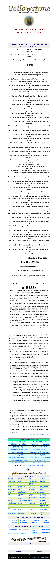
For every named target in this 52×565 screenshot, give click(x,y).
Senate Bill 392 (18, 455)
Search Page (32, 503)
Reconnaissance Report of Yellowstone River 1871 (39, 455)
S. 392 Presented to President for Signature (39, 447)
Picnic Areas (32, 489)
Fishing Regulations (22, 492)
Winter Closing (43, 494)
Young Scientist (43, 509)
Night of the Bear (33, 481)
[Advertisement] (29, 38)
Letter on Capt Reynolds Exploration (18, 441)
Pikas (30, 491)
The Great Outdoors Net (18, 546)
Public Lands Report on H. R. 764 (39, 441)
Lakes (19, 502)
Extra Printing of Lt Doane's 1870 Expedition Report (18, 449)
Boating (9, 495)
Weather (41, 489)
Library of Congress (36, 465)
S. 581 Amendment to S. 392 (39, 460)
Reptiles (31, 494)
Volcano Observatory (44, 486)
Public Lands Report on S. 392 (18, 462)
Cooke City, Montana (45, 529)
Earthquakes (21, 478)
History (20, 498)
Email (19, 480)
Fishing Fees (21, 491)
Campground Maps (12, 503)
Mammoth (34, 522)
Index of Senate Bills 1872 (40, 454)
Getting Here (21, 494)
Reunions (31, 495)
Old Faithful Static (34, 520)
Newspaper (31, 480)
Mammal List (21, 513)
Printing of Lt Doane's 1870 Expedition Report (18, 447)
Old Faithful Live (13, 520)
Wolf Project (42, 500)
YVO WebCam (45, 522)
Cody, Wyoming (23, 533)
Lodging (20, 505)
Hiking (19, 495)
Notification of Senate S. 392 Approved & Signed (39, 452)
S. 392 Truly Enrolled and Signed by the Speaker (39, 444)
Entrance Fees (21, 483)
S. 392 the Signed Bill (40, 451)
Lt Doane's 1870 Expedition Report (18, 446)
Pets (30, 486)
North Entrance (13, 522)
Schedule (31, 502)
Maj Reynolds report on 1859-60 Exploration (18, 443)
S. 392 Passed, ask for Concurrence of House (18, 460)
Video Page (42, 480)
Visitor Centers (43, 481)
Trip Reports (42, 478)
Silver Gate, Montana (24, 529)
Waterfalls (42, 487)
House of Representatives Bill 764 (18, 452)
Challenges (10, 505)
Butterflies (10, 500)
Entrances (20, 481)
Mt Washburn (23, 522)
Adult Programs (11, 481)
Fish (19, 489)
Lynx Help (20, 509)
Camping (10, 502)
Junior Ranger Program (23, 500)
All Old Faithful (23, 520)
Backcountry (10, 487)
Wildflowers (42, 492)
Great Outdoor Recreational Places (39, 546)
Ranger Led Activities (34, 492)
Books (9, 498)
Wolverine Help (43, 503)
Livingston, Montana (13, 533)
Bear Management (12, 489)
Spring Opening (32, 505)
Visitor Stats (42, 483)
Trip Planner (32, 513)
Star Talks (31, 509)
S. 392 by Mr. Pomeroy (18, 454)
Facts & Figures (21, 486)
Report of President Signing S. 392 (39, 449)
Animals (9, 486)
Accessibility (10, 478)
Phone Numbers (32, 487)
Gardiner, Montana (13, 529)
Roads (30, 500)
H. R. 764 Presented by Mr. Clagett (18, 451)
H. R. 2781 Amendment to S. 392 (39, 462)
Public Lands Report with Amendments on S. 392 (18, 457)
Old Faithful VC (45, 520)
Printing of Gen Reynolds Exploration (18, 444)
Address (10, 480)
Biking (9, 492)
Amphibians (10, 483)
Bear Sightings (11, 491)
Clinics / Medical (11, 513)
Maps (30, 478)
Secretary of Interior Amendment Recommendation (40, 457)
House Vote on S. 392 (40, 443)
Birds (9, 494)
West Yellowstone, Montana (39, 548)
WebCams (42, 491)
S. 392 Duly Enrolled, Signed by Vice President (40, 446)
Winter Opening (43, 495)
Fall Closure (21, 487)
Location (20, 503)
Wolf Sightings (43, 502)
